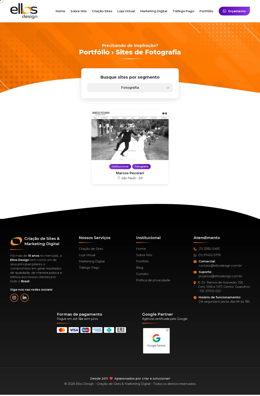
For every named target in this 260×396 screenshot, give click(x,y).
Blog (139, 267)
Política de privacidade (153, 280)
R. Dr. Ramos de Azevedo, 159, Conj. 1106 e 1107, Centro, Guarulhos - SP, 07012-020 (222, 286)
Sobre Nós (78, 11)
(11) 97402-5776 (207, 255)
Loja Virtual (126, 11)
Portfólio (206, 11)
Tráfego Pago (183, 11)
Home (60, 11)
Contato (142, 274)
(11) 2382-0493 (207, 249)
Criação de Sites (91, 249)
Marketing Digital (153, 11)
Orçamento (234, 11)
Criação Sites (102, 11)
